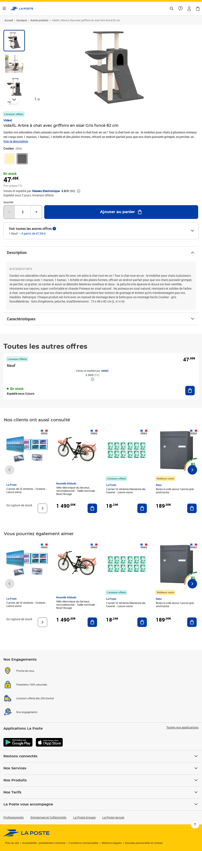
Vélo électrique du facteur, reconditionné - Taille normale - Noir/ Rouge (76, 490)
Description (101, 252)
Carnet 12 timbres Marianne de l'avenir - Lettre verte (125, 491)
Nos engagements (26, 712)
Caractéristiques (101, 318)
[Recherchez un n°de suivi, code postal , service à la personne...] (171, 8)
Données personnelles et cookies (144, 843)
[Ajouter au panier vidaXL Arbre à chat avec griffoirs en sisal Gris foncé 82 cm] (121, 212)
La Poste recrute (113, 817)
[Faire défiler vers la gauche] (10, 470)
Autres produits (39, 20)
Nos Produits (101, 780)
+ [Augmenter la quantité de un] (36, 212)
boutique (22, 20)
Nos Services (101, 768)
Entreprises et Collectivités (48, 817)
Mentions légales (112, 843)
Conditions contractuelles (83, 843)
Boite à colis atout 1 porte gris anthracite (175, 491)
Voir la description (15, 141)
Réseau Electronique (46, 191)
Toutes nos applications (182, 727)
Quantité (8, 202)
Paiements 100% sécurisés (31, 684)
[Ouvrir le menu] (4, 8)
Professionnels (13, 817)
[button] (189, 8)
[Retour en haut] (195, 824)
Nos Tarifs (101, 792)
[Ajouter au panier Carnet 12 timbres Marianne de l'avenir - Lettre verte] (142, 508)
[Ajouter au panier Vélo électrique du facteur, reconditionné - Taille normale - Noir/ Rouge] (92, 508)
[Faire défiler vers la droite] (192, 470)
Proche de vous (25, 670)
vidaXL (105, 370)
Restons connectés (101, 756)
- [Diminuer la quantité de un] (9, 212)
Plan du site (12, 843)
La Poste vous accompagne (101, 804)
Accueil (9, 20)
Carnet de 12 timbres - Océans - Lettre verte (26, 490)
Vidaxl (7, 120)
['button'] (21, 8)
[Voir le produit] (42, 508)
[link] (9, 158)
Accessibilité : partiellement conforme (43, 843)
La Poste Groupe (84, 817)
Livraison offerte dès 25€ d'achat (35, 698)
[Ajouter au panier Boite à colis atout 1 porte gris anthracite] (192, 508)
